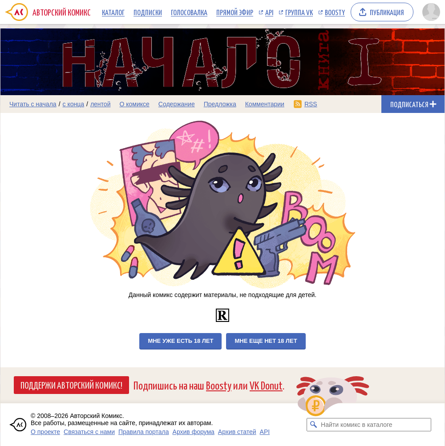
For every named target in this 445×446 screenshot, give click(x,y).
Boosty (335, 12)
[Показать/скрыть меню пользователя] (431, 12)
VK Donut (266, 385)
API (269, 12)
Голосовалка (189, 12)
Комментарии (264, 104)
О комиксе (134, 104)
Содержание (176, 104)
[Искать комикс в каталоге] (313, 424)
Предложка (220, 104)
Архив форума (193, 431)
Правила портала (143, 431)
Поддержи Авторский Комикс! (71, 384)
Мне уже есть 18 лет (180, 341)
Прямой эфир (234, 12)
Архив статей (237, 431)
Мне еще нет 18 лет (266, 341)
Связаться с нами (89, 431)
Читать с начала (33, 104)
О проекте (45, 431)
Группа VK (299, 12)
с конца (74, 104)
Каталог (113, 12)
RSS (310, 104)
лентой (100, 104)
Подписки (148, 12)
